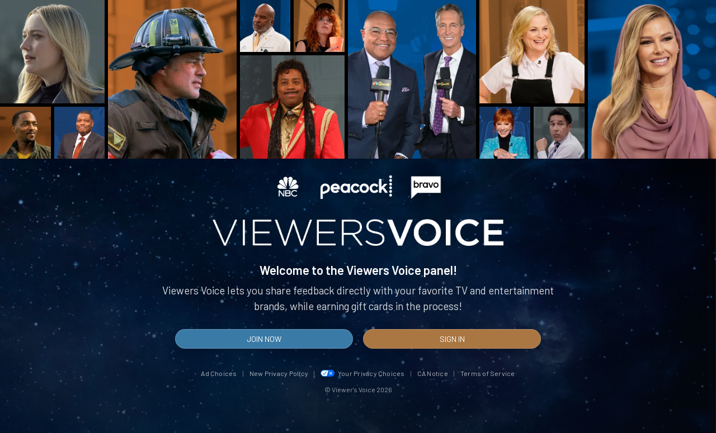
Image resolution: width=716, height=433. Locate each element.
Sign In (452, 339)
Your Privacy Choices (363, 373)
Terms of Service (487, 373)
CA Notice (432, 373)
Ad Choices (219, 373)
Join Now (264, 339)
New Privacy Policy (278, 373)
